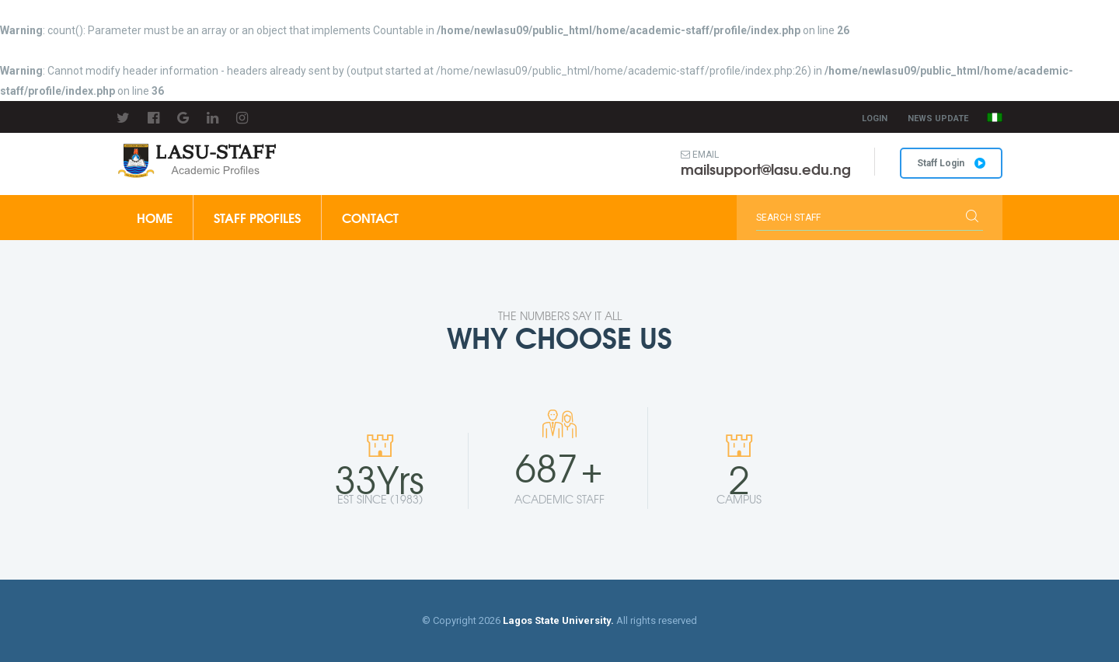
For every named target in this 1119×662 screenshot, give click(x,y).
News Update (938, 118)
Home (155, 217)
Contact (370, 217)
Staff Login (951, 163)
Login (874, 118)
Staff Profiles (257, 217)
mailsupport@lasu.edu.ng (766, 168)
